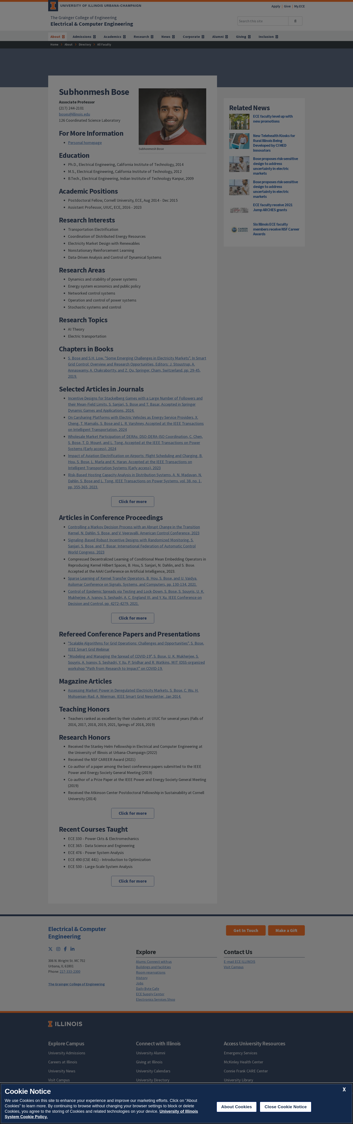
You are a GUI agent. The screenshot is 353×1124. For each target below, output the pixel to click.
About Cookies (236, 1106)
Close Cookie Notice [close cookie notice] (286, 1106)
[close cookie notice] (344, 1089)
